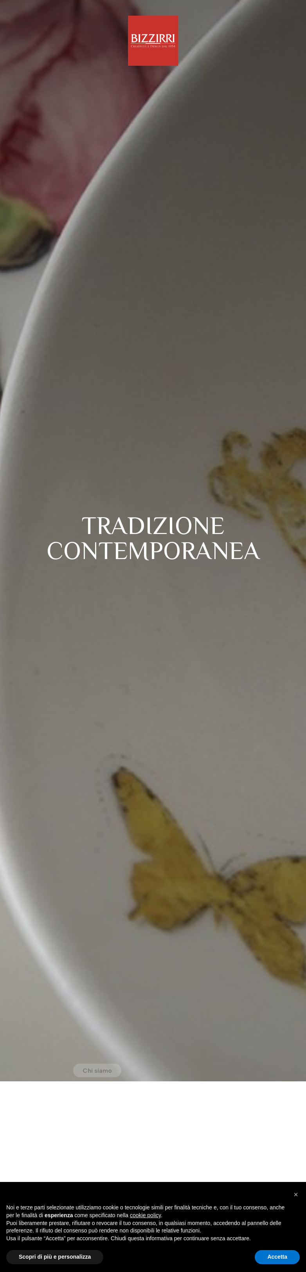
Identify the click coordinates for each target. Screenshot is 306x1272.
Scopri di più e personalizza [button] (55, 1257)
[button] (296, 1194)
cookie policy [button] (145, 1215)
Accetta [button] (277, 1257)
